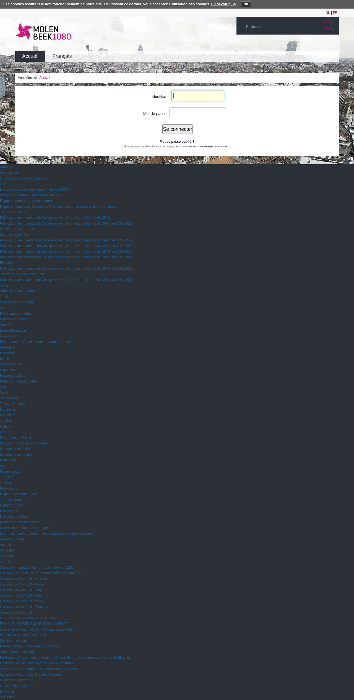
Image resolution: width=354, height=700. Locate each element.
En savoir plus (223, 4)
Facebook (325, 45)
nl (328, 13)
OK (246, 4)
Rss (333, 45)
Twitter (316, 45)
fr (335, 13)
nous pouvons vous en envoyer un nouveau (202, 146)
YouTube (300, 45)
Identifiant (160, 96)
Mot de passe (154, 113)
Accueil (44, 78)
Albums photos (308, 45)
